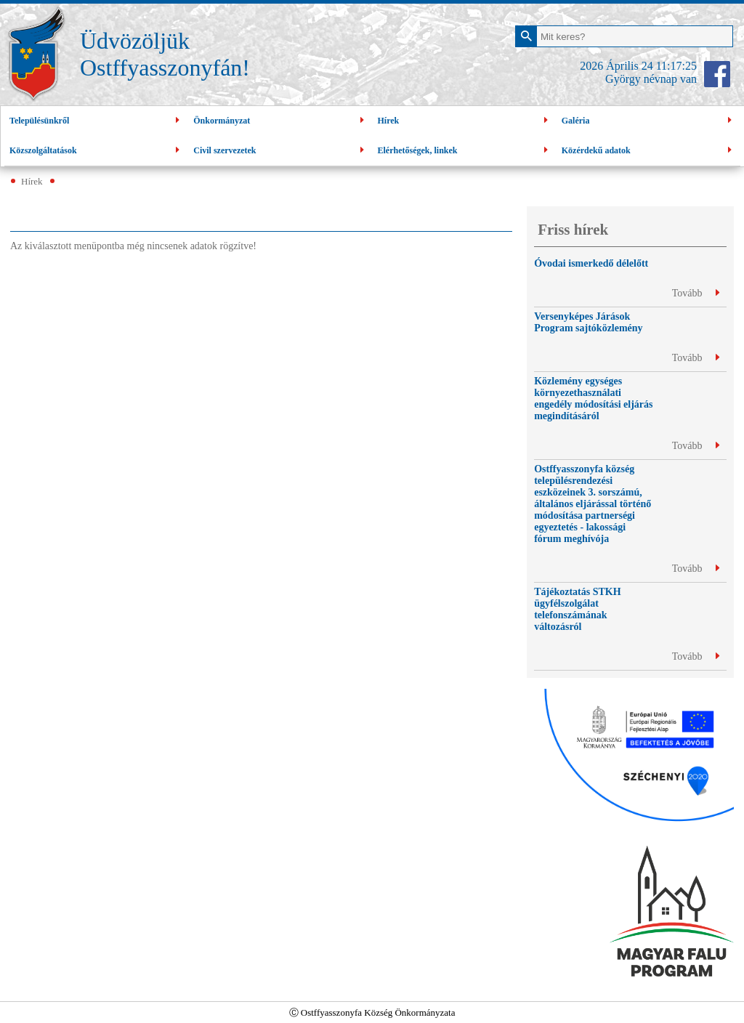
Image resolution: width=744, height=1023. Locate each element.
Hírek (464, 121)
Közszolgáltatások (96, 150)
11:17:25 (676, 66)
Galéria (648, 121)
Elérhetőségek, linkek (464, 150)
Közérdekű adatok (648, 150)
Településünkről (96, 121)
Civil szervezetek (280, 150)
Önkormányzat (280, 121)
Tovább (695, 293)
